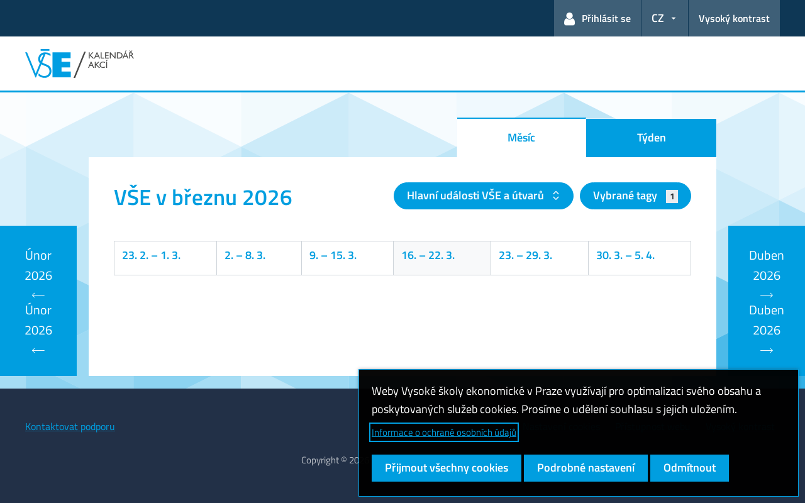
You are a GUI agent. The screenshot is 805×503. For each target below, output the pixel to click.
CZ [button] (658, 17)
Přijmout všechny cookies (446, 467)
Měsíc (521, 137)
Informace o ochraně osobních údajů (444, 432)
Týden (651, 137)
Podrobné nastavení (586, 467)
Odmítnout (689, 467)
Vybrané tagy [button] (635, 195)
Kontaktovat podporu (70, 426)
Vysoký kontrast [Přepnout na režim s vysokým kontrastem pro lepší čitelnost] (734, 18)
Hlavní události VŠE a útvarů (477, 195)
